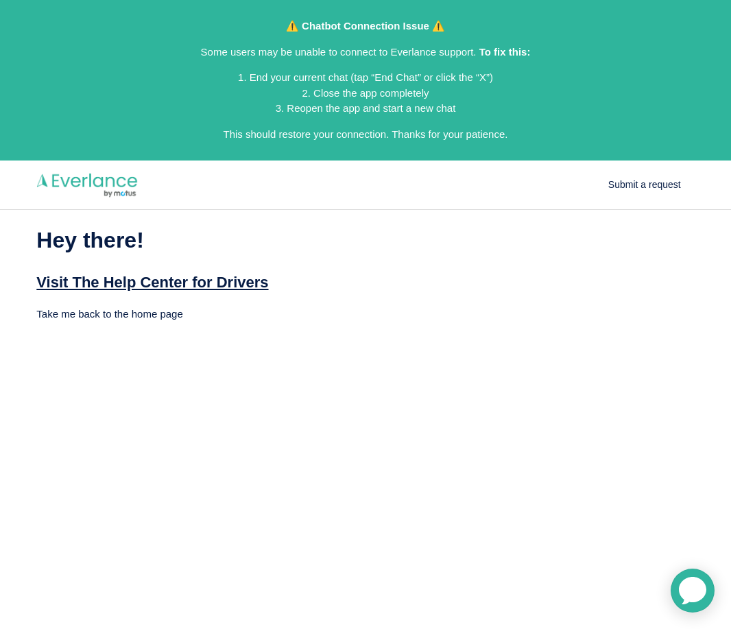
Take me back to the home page (109, 314)
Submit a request (644, 184)
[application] (692, 590)
